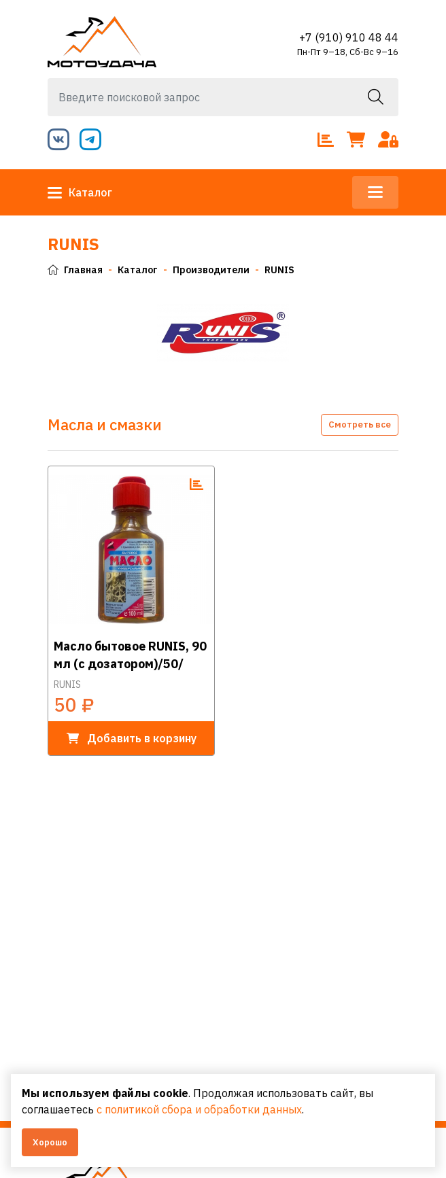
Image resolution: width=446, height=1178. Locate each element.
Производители (211, 270)
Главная (75, 270)
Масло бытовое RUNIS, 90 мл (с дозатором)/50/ (130, 654)
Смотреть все (359, 424)
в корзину (131, 738)
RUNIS (279, 270)
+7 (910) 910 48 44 (348, 37)
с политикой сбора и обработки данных (199, 1109)
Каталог (80, 192)
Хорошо (50, 1142)
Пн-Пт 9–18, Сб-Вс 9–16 (347, 52)
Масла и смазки (105, 424)
